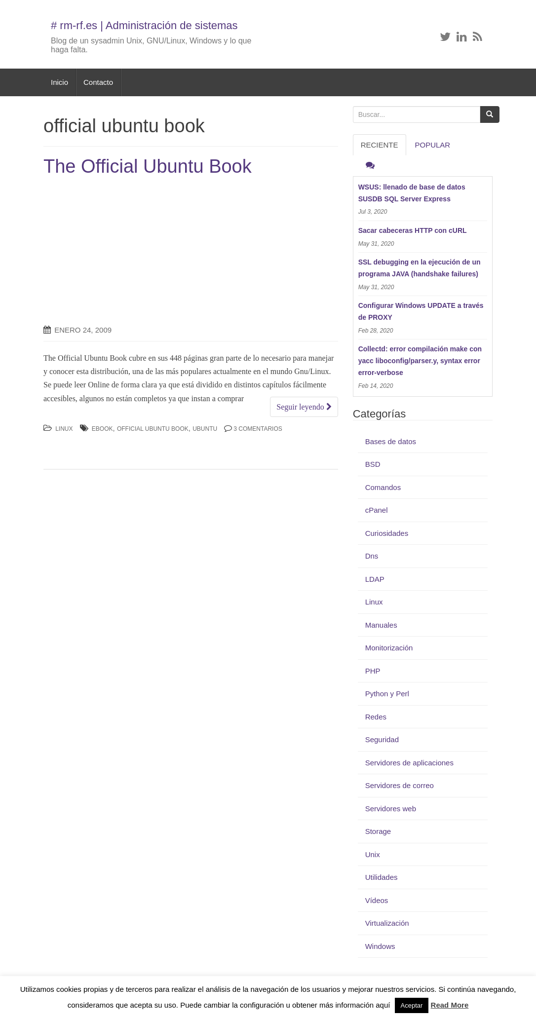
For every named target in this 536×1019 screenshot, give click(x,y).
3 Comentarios (257, 428)
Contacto (98, 82)
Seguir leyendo (303, 407)
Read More (450, 1005)
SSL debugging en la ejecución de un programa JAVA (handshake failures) (419, 268)
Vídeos (376, 900)
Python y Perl (387, 693)
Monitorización (389, 647)
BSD (373, 464)
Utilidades (381, 877)
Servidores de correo (399, 785)
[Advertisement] (126, 251)
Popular (433, 145)
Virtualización (387, 923)
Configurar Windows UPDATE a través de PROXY (421, 311)
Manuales (381, 625)
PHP (373, 671)
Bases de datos (390, 441)
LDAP (374, 579)
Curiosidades (387, 533)
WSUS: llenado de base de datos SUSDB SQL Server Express (411, 193)
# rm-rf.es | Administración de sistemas (144, 25)
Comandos (383, 487)
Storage (378, 831)
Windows (380, 946)
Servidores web (390, 808)
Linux (64, 428)
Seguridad (382, 739)
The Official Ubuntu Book (147, 166)
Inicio (59, 82)
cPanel (376, 510)
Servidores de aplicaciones (409, 762)
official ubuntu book (153, 428)
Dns (372, 556)
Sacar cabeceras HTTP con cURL (412, 230)
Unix (372, 854)
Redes (375, 717)
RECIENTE (379, 145)
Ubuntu (204, 428)
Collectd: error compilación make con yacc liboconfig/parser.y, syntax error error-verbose (420, 361)
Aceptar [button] (412, 1005)
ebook (102, 428)
